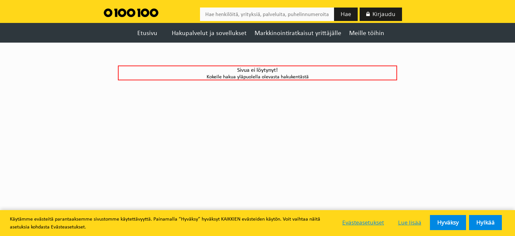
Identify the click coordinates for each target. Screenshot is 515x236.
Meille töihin (366, 33)
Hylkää (487, 223)
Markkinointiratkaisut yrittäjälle (298, 33)
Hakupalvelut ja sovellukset (209, 33)
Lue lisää (411, 223)
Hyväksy (450, 223)
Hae (346, 13)
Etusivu (147, 33)
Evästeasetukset (364, 223)
